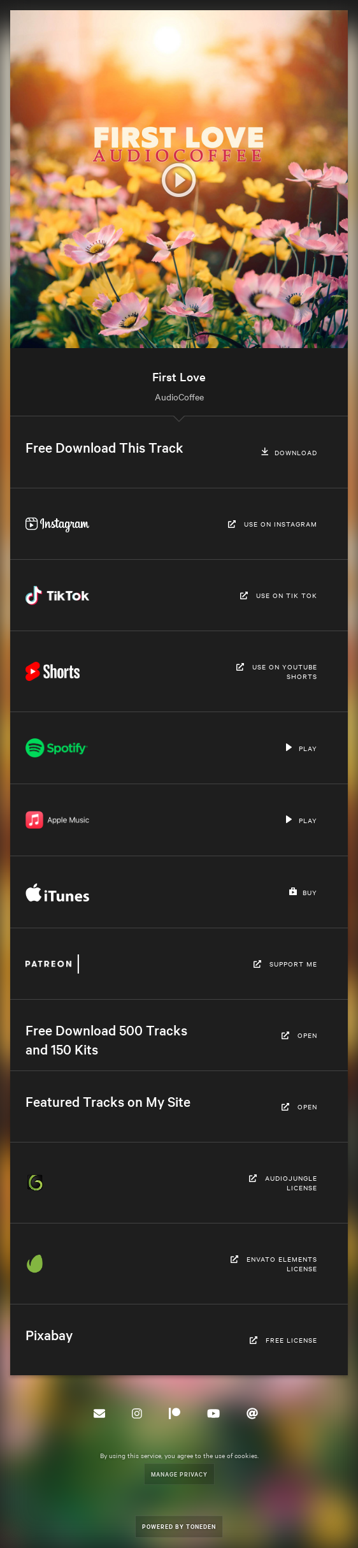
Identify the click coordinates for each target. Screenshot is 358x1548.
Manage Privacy (179, 1474)
